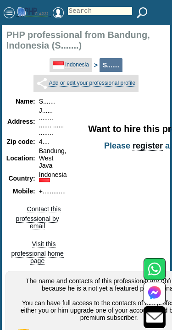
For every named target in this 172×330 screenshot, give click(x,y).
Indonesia (77, 64)
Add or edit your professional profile (92, 83)
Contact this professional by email (38, 217)
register (148, 145)
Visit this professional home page (37, 252)
